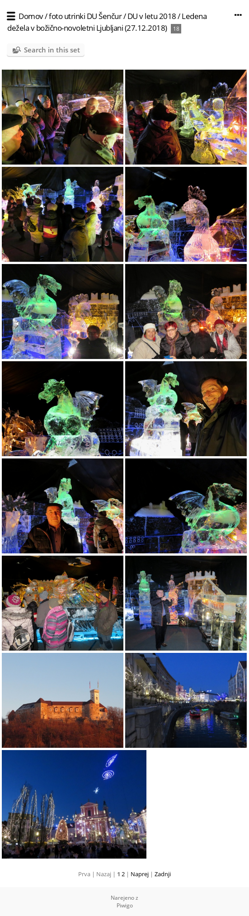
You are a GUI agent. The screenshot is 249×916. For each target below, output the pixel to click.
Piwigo (125, 905)
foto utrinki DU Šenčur (85, 16)
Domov (31, 16)
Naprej (140, 874)
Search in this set (52, 49)
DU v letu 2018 (151, 16)
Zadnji (163, 874)
